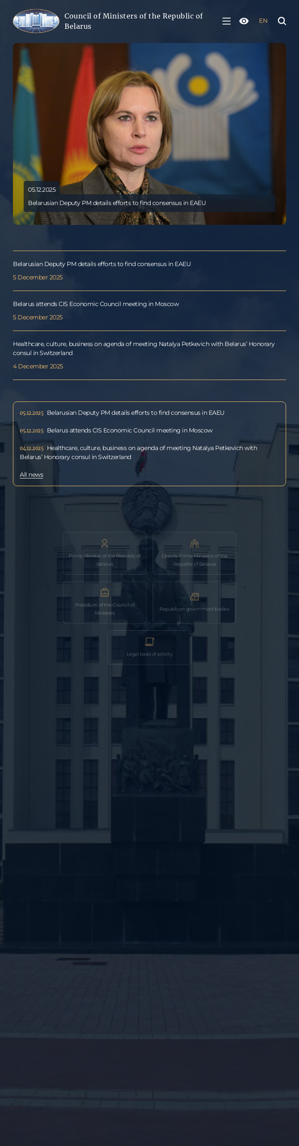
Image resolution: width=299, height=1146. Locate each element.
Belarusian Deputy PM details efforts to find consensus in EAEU (102, 264)
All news (31, 475)
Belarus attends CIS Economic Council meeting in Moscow (96, 304)
